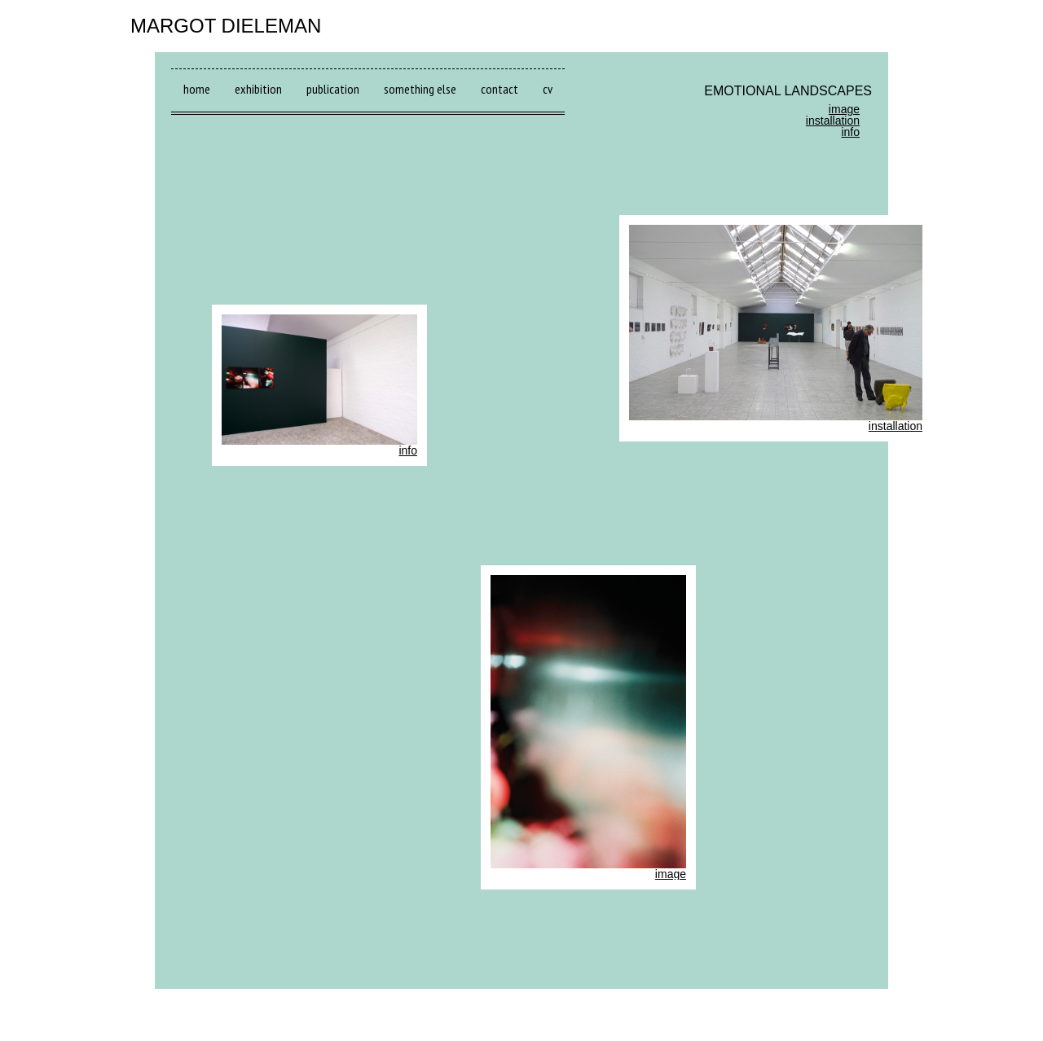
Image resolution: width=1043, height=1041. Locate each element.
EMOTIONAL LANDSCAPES (788, 91)
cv (547, 89)
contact (499, 89)
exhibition (258, 89)
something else (420, 89)
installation (833, 120)
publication (332, 89)
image (844, 109)
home (196, 89)
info (850, 131)
